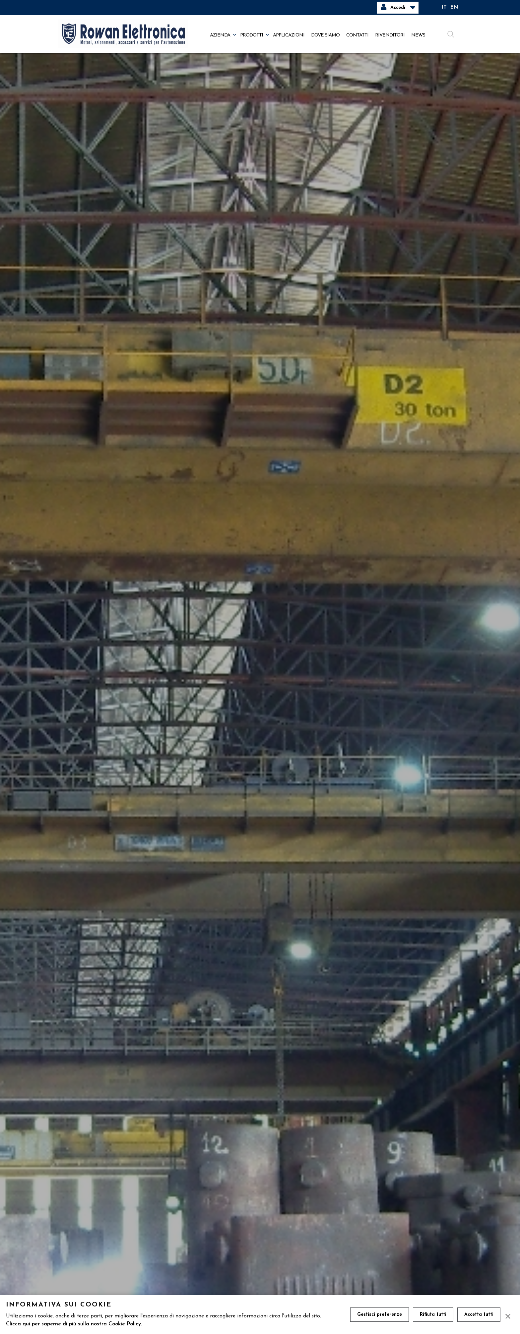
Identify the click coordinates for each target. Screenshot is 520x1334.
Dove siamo (325, 35)
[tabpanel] (260, 678)
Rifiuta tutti (433, 1314)
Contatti (357, 35)
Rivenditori (390, 35)
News (418, 35)
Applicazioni (288, 35)
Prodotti (251, 35)
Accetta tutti (478, 1314)
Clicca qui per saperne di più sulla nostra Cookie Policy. (74, 1324)
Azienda (220, 35)
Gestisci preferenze (379, 1314)
